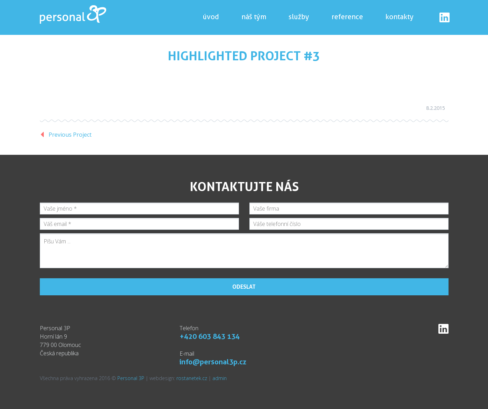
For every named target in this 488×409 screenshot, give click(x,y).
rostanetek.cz (191, 378)
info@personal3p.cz (213, 361)
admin (219, 378)
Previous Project (70, 134)
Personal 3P (130, 378)
